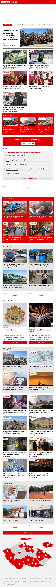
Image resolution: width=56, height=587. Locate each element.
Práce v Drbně (36, 572)
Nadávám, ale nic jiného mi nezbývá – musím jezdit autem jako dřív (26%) (25, 169)
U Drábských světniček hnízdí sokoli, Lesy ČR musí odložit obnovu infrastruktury (13, 432)
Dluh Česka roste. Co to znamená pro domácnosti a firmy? (40, 367)
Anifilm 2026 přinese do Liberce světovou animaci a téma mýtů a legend (14, 87)
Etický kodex (18, 572)
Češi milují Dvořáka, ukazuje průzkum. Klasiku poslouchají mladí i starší (40, 474)
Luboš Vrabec (34, 90)
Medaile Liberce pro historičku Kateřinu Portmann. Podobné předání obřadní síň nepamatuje (40, 238)
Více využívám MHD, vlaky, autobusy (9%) (16, 164)
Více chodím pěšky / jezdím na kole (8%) (16, 160)
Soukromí (5, 572)
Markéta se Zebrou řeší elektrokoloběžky (41, 285)
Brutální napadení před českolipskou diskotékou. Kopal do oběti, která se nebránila (13, 108)
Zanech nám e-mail (28, 143)
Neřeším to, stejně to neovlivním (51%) (15, 155)
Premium (41, 94)
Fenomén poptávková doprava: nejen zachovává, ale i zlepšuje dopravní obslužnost (13, 265)
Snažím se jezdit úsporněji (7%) (14, 173)
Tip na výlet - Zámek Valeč (10, 520)
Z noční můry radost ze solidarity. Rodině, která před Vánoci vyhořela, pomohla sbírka (27, 128)
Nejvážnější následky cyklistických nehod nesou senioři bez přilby (39, 265)
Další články (28, 533)
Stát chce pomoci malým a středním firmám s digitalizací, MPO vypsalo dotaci (13, 388)
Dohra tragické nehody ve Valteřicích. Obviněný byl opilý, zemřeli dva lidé (14, 238)
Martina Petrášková (35, 68)
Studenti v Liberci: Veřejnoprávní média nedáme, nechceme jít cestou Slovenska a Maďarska (10, 35)
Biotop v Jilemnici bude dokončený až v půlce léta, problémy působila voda (14, 66)
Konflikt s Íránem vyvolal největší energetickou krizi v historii (38, 388)
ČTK (5, 68)
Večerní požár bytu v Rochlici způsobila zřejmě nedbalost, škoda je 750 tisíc (14, 411)
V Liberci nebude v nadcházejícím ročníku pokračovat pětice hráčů (39, 66)
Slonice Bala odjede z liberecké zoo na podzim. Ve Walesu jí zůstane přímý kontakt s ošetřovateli (45, 128)
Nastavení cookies (46, 572)
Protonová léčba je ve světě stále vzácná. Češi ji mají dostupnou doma (13, 286)
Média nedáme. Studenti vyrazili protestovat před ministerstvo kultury (13, 367)
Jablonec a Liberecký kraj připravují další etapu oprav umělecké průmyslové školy (41, 432)
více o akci (15, 342)
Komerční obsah (8, 247)
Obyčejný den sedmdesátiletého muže (40, 501)
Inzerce (30, 572)
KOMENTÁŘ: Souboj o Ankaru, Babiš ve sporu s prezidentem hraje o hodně (40, 453)
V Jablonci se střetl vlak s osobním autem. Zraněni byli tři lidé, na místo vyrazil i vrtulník (13, 217)
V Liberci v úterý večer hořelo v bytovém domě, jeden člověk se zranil (14, 453)
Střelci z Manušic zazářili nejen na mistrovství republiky (39, 87)
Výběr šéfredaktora (9, 115)
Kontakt (25, 572)
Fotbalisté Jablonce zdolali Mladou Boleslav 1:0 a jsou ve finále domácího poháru (14, 474)
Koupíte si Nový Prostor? (36, 520)
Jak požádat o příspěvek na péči (12, 501)
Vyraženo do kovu (8, 330)
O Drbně (11, 572)
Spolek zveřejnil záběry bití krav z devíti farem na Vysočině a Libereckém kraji (40, 217)
